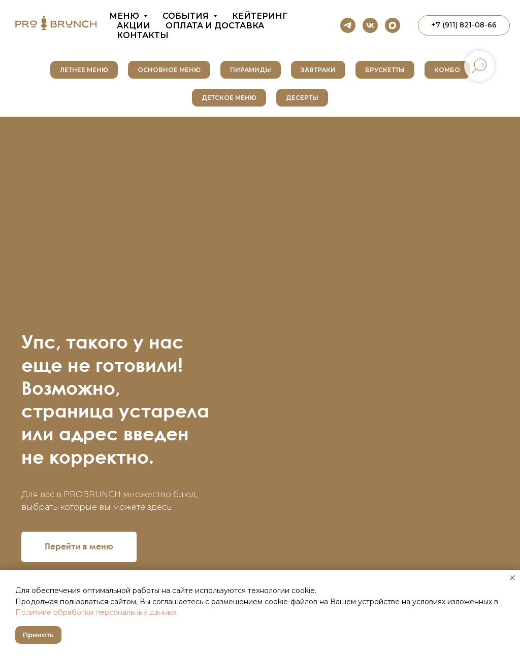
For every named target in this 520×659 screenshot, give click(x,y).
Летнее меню (84, 70)
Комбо (447, 70)
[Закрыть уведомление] (512, 578)
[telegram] (347, 25)
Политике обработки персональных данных (95, 612)
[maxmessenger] (392, 25)
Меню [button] (125, 16)
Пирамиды (250, 70)
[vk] (370, 25)
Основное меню (169, 70)
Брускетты (385, 70)
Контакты (143, 35)
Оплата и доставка (215, 25)
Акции (133, 25)
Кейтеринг (259, 16)
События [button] (186, 16)
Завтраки (318, 70)
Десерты (302, 97)
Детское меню (229, 97)
